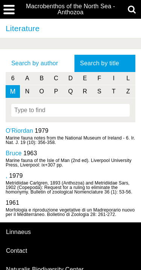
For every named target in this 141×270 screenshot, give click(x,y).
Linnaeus (18, 232)
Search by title (99, 63)
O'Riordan (19, 131)
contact (16, 251)
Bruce (14, 153)
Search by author (34, 63)
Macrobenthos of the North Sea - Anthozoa (70, 9)
